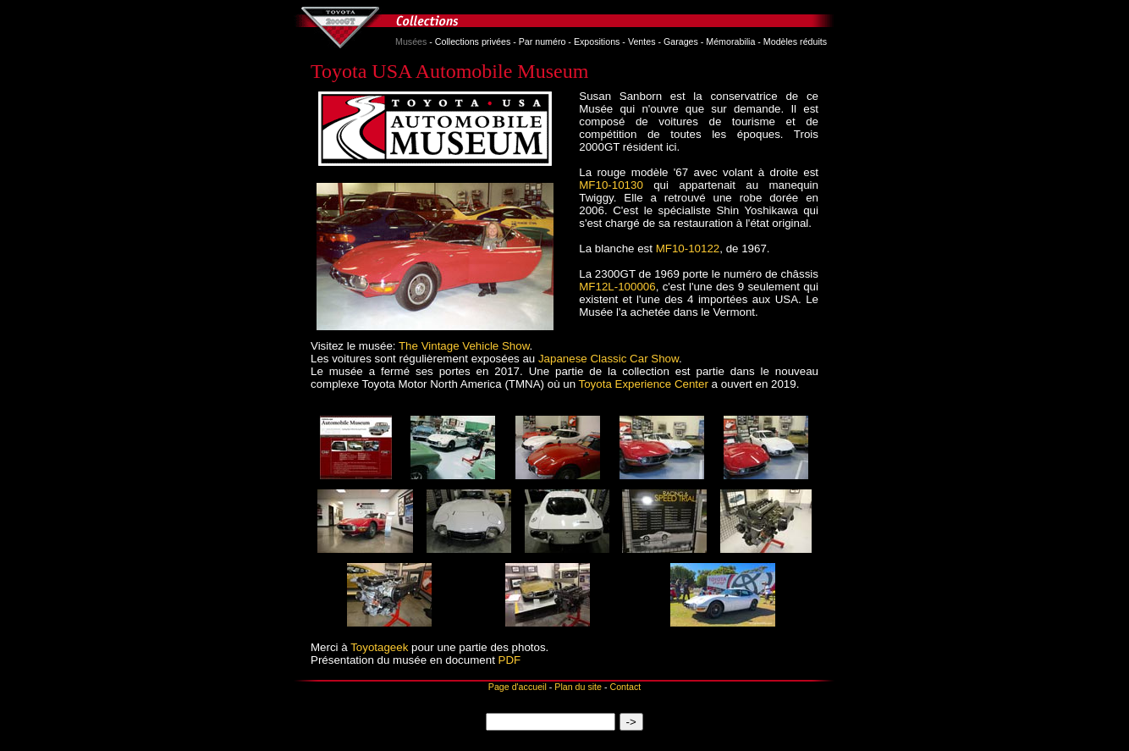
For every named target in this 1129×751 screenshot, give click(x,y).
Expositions (597, 41)
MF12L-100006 (617, 286)
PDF (509, 660)
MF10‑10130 (611, 185)
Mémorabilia (730, 41)
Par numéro (542, 41)
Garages (681, 41)
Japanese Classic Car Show (608, 358)
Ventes (642, 41)
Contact (625, 687)
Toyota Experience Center (643, 384)
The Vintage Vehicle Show (464, 346)
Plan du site (578, 687)
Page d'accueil (517, 687)
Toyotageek (379, 647)
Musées (411, 41)
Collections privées (472, 41)
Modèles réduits (795, 41)
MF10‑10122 (688, 248)
